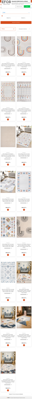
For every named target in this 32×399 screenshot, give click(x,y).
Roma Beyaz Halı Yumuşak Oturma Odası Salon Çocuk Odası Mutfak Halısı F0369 (8, 200)
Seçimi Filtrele (16, 22)
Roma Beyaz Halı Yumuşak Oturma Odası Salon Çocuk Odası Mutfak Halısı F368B (8, 245)
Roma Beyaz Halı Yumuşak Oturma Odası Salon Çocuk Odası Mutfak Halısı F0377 (24, 200)
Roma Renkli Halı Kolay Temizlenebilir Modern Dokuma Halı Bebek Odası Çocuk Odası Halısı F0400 (24, 291)
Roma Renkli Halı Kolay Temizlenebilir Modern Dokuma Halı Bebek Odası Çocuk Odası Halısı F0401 (8, 336)
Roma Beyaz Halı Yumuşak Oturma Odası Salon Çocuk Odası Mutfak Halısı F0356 (24, 155)
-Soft (8, 397)
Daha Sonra (19, 6)
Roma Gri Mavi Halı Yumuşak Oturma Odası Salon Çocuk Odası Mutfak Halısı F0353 (8, 290)
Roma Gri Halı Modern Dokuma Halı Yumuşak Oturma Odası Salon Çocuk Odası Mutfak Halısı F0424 (24, 246)
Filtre (8, 29)
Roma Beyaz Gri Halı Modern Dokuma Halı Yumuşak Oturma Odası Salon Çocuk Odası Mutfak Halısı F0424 (24, 65)
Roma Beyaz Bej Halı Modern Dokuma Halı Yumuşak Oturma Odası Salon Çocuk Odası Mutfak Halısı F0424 (8, 65)
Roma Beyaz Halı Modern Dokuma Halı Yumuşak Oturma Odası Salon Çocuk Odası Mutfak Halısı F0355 (8, 110)
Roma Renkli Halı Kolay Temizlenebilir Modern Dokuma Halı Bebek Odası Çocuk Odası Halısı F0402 (24, 336)
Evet (27, 6)
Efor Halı (8, 62)
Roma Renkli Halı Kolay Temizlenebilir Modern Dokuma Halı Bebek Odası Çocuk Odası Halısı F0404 (8, 381)
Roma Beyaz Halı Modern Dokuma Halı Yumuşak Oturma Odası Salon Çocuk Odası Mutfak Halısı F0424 (8, 155)
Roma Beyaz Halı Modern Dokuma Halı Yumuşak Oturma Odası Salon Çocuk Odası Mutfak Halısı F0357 (24, 110)
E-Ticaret (11, 397)
